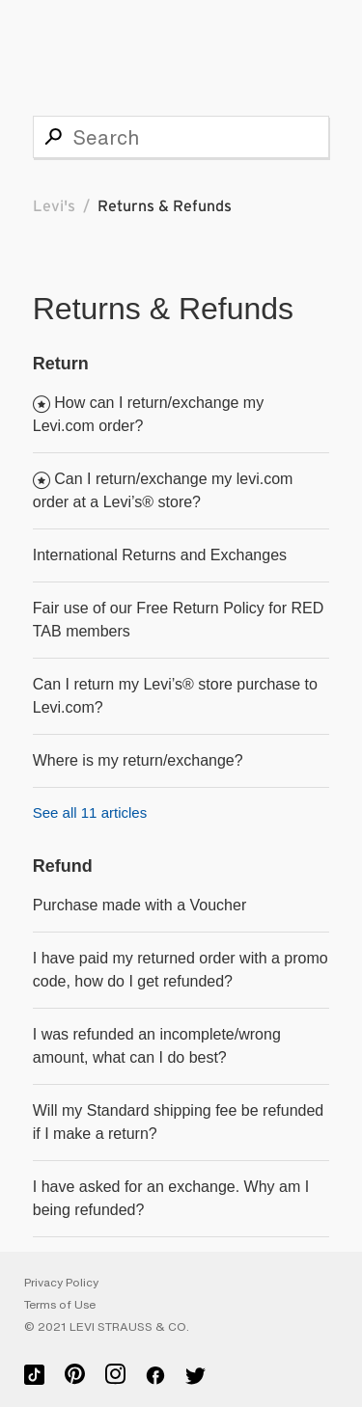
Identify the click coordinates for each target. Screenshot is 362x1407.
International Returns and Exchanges (160, 555)
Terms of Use (60, 1304)
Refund (63, 866)
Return (61, 363)
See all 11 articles (90, 812)
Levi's (54, 206)
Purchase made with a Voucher (139, 905)
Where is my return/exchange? (138, 760)
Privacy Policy (61, 1282)
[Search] (181, 137)
